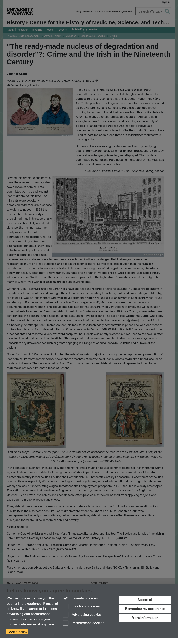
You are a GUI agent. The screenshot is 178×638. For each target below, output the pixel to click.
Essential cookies (80, 598)
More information (145, 618)
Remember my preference (145, 609)
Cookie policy (17, 632)
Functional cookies (81, 606)
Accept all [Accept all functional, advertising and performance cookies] (145, 600)
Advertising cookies (82, 615)
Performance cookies (83, 623)
